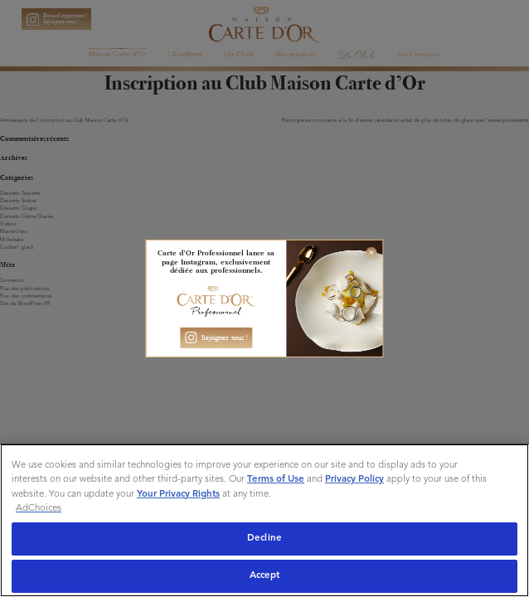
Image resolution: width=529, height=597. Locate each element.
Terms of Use (275, 479)
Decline (264, 538)
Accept (265, 575)
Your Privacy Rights (178, 494)
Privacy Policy (354, 479)
